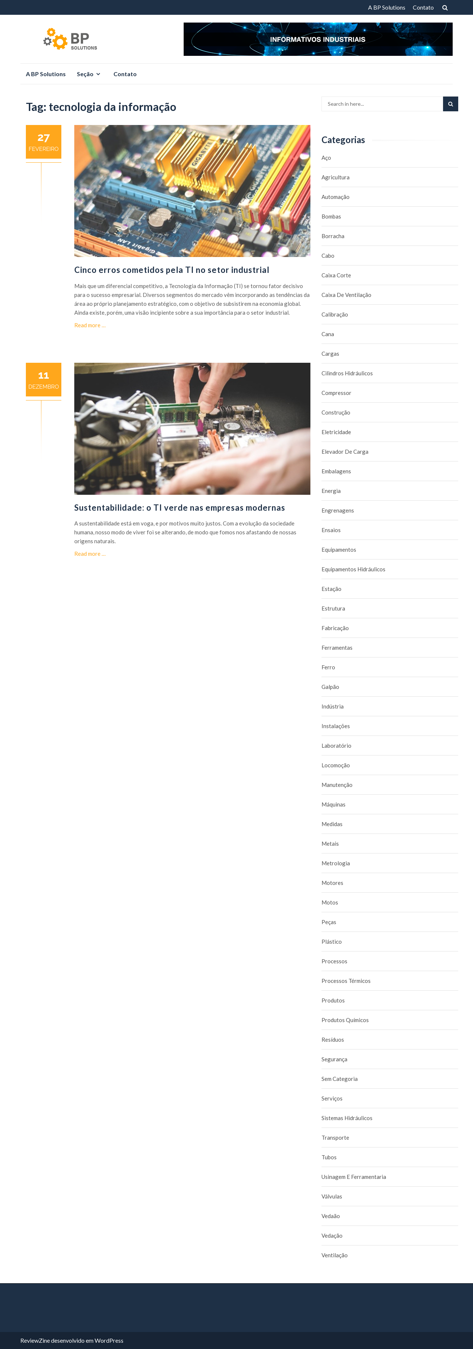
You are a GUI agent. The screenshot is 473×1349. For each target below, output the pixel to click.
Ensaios (331, 530)
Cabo (327, 255)
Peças (328, 922)
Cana (327, 334)
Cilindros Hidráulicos (347, 373)
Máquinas (333, 804)
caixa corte (336, 275)
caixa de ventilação (346, 294)
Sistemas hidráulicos (346, 1118)
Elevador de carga (344, 451)
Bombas (331, 216)
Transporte (335, 1137)
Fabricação (335, 628)
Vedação (332, 1235)
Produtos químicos (345, 1020)
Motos (329, 902)
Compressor (336, 392)
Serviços (332, 1098)
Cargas (330, 353)
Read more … (90, 325)
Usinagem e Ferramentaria (353, 1176)
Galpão (330, 686)
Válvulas (331, 1196)
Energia (331, 490)
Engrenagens (337, 510)
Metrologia (335, 863)
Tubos (329, 1157)
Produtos (333, 1000)
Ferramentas (337, 647)
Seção (85, 73)
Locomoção (335, 765)
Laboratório (336, 745)
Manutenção (337, 784)
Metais (330, 843)
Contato (423, 7)
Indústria (332, 706)
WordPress (109, 1340)
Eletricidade (336, 432)
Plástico (331, 941)
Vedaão (330, 1216)
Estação (331, 588)
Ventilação (334, 1255)
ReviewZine (35, 1340)
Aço (326, 157)
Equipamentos (338, 549)
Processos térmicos (346, 980)
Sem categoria (339, 1078)
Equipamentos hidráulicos (353, 569)
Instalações (335, 726)
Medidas (332, 824)
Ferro (328, 667)
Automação (335, 196)
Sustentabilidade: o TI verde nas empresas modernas (179, 508)
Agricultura (335, 177)
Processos (334, 961)
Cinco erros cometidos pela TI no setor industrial (171, 270)
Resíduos (332, 1039)
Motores (332, 882)
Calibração (334, 314)
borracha (332, 236)
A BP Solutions (386, 7)
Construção (335, 412)
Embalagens (336, 471)
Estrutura (333, 608)
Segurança (334, 1059)
